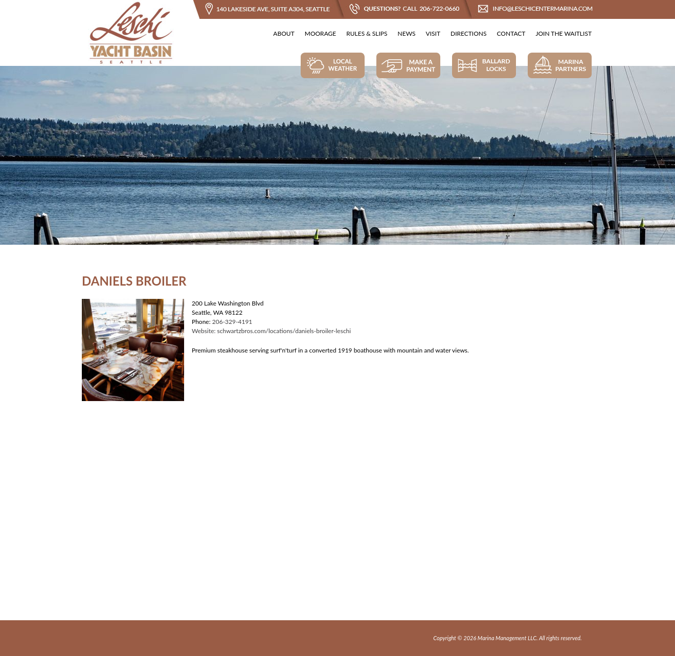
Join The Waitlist (563, 33)
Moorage (320, 33)
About (283, 33)
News (407, 33)
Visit (433, 33)
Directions (469, 33)
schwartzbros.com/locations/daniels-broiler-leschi (284, 331)
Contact (511, 33)
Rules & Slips (366, 33)
